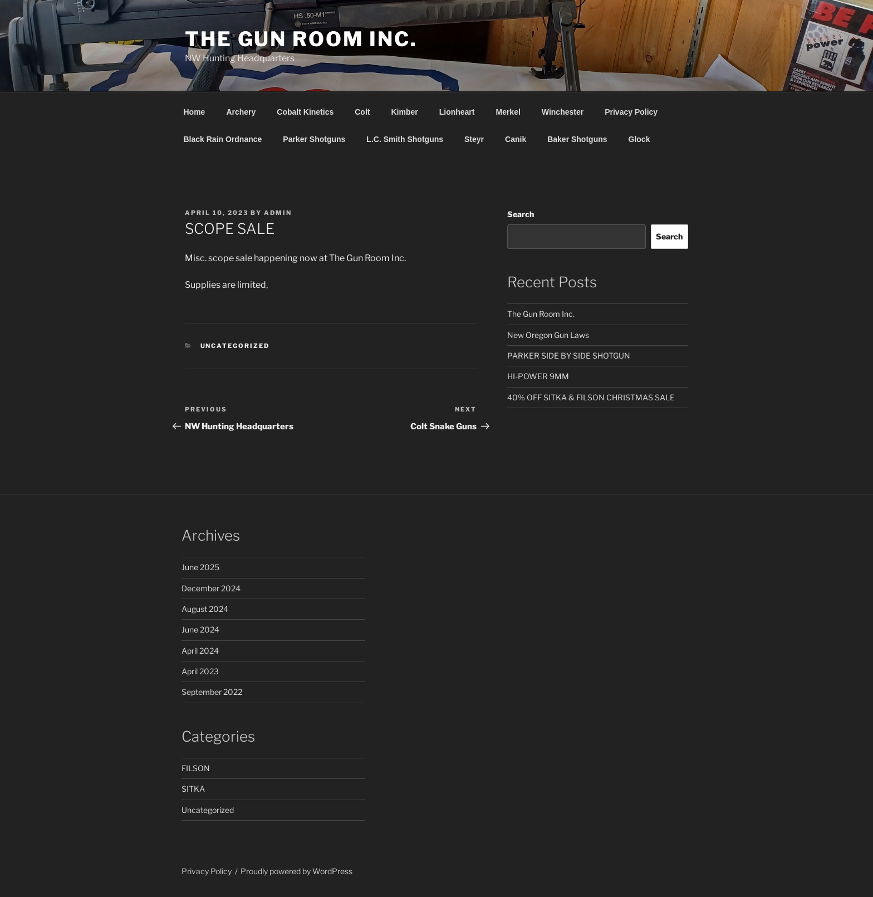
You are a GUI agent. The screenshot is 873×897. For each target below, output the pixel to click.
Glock (639, 139)
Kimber (404, 111)
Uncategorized (235, 346)
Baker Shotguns (577, 139)
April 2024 (200, 650)
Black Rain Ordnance (223, 139)
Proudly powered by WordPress (296, 871)
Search (520, 214)
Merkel (508, 111)
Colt (362, 111)
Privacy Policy (631, 111)
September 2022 (212, 692)
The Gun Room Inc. (301, 39)
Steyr (474, 139)
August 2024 (205, 609)
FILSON (196, 768)
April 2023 (200, 671)
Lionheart (457, 111)
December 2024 (211, 588)
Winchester (562, 111)
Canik (515, 139)
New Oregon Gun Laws (548, 335)
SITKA (193, 788)
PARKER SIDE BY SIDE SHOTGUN (568, 355)
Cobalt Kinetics (305, 111)
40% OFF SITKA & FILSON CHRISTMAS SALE (591, 397)
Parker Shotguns (314, 139)
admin (278, 213)
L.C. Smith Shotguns (404, 139)
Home (194, 111)
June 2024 (200, 629)
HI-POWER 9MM (538, 376)
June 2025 (200, 567)
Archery (241, 111)
